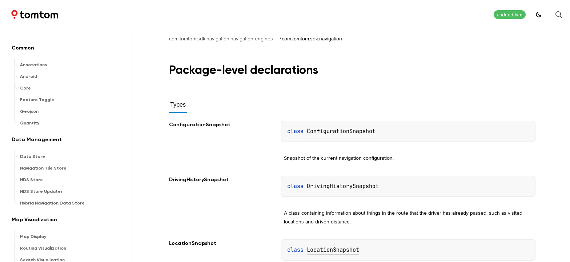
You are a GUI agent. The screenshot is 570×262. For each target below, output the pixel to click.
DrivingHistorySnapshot (343, 186)
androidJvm (509, 14)
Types (178, 105)
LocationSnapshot (333, 250)
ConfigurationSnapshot (341, 131)
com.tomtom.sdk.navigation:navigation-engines (221, 38)
